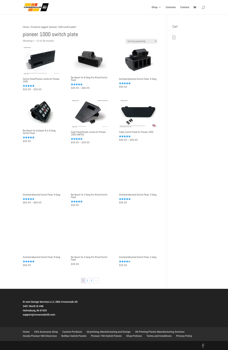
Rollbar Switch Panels (73, 335)
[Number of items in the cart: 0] (173, 37)
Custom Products (72, 331)
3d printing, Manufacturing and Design (109, 331)
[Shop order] (141, 41)
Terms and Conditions (159, 335)
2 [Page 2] (87, 280)
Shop (154, 7)
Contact (184, 7)
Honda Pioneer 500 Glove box (40, 335)
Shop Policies (134, 335)
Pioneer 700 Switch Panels (106, 335)
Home (26, 27)
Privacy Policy (184, 335)
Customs (171, 7)
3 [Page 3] (91, 280)
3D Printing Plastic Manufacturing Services (159, 331)
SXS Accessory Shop (46, 331)
